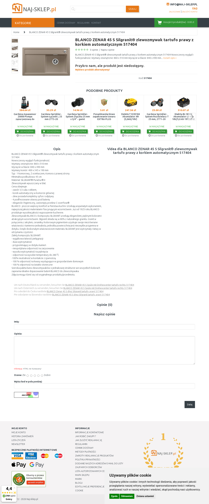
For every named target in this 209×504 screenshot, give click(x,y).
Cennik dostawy (66, 22)
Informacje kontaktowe (89, 432)
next (192, 116)
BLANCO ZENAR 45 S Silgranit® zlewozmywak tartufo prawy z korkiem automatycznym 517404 (77, 32)
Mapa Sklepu (82, 475)
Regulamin (83, 22)
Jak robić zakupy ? (85, 436)
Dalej (189, 404)
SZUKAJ (132, 9)
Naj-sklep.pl (32, 499)
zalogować (175, 12)
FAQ (194, 8)
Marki (78, 479)
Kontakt (96, 22)
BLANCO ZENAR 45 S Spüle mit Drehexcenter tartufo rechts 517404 (99, 285)
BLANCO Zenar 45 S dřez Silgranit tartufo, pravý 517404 (75, 291)
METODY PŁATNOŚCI (85, 451)
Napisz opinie (107, 50)
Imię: (16, 321)
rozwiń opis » (169, 58)
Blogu (78, 483)
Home (16, 32)
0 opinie (94, 50)
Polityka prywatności (87, 459)
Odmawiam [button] (127, 496)
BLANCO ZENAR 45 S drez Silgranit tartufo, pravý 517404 (81, 294)
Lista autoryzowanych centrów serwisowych (101, 471)
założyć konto (189, 12)
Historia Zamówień (22, 436)
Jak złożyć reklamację (88, 440)
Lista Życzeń (18, 440)
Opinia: (18, 333)
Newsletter (18, 444)
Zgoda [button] (114, 496)
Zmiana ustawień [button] (145, 496)
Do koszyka (25, 131)
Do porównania (25, 135)
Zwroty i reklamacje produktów (94, 455)
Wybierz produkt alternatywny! (109, 67)
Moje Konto (19, 432)
